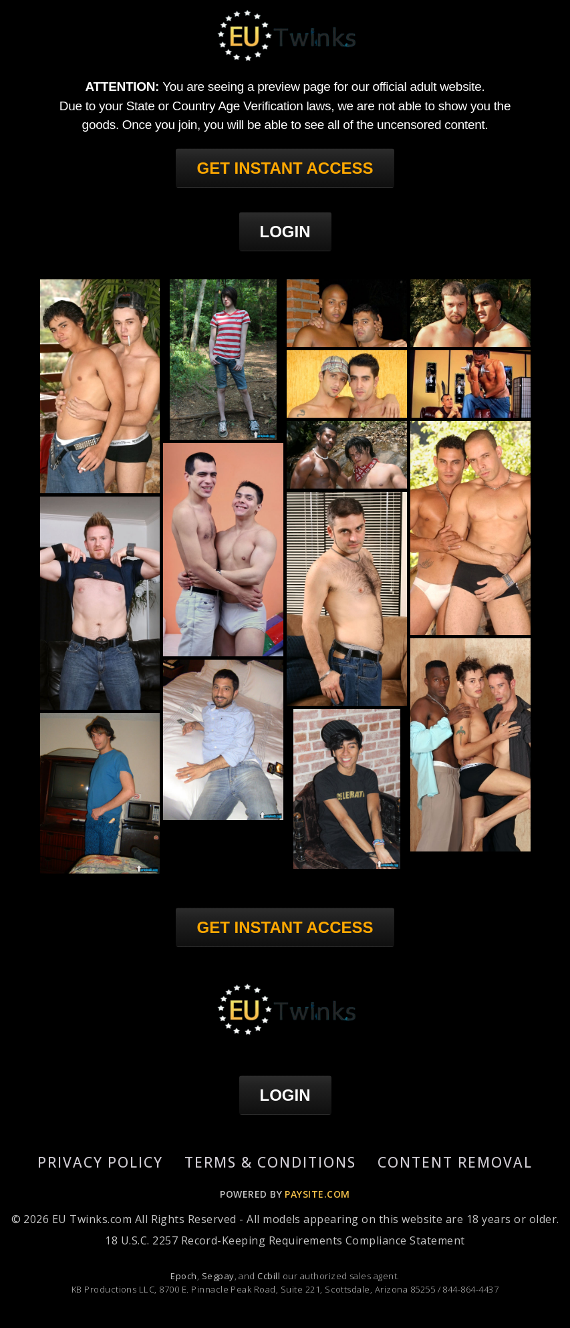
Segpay (218, 1276)
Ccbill (268, 1276)
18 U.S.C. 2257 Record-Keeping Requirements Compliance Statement (284, 1240)
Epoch (183, 1276)
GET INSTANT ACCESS (284, 168)
